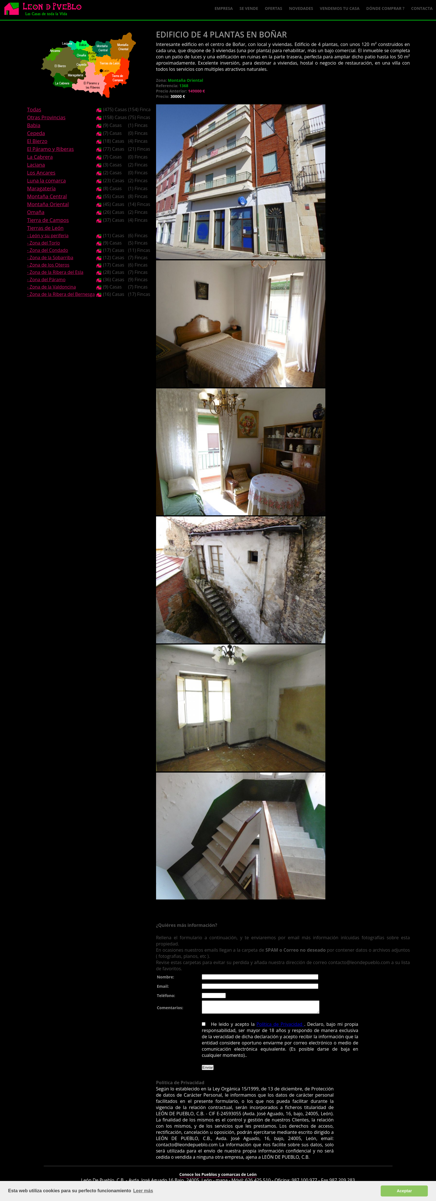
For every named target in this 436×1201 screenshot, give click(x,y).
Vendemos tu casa (340, 8)
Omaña (36, 212)
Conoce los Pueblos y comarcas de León (218, 1177)
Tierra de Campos (48, 220)
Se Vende (249, 8)
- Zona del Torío (43, 243)
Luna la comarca (46, 180)
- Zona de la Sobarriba (50, 257)
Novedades (301, 8)
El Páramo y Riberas (50, 149)
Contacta (422, 8)
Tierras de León (45, 228)
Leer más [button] (143, 1190)
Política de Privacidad (280, 1027)
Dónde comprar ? (385, 8)
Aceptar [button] (404, 1191)
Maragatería (41, 188)
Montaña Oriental (48, 204)
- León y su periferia (48, 235)
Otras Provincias (46, 117)
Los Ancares (41, 172)
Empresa (224, 8)
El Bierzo (37, 141)
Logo (45, 10)
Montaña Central (47, 196)
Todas (34, 109)
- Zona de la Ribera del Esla (55, 272)
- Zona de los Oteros (48, 265)
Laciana (36, 164)
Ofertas (273, 8)
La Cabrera (40, 156)
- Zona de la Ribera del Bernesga (61, 294)
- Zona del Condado (47, 250)
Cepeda (36, 133)
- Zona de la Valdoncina (51, 287)
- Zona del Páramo (46, 279)
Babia (33, 125)
